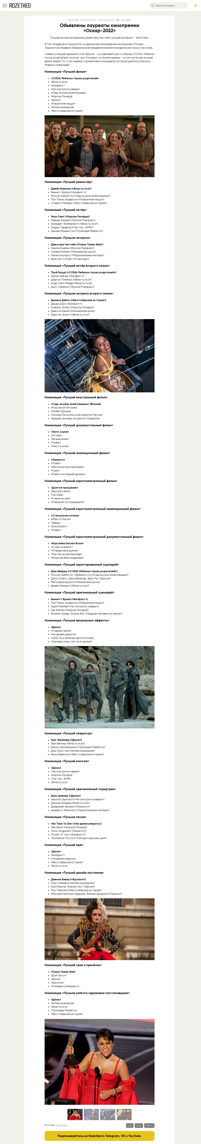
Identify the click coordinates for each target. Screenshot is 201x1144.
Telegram (112, 1136)
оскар (138, 1125)
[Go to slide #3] (107, 1114)
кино (130, 1125)
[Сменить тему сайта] (195, 5)
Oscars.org (61, 1125)
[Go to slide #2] (91, 1114)
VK (123, 1136)
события (149, 1125)
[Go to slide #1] (75, 1114)
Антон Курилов (106, 20)
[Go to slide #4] (124, 1114)
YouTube (134, 1136)
